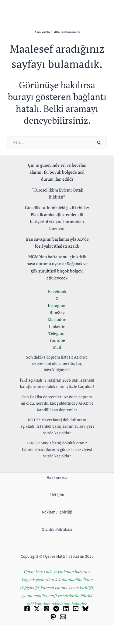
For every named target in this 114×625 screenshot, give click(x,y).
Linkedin (57, 326)
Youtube (57, 340)
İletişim (57, 494)
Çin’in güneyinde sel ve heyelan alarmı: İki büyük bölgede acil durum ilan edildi (57, 172)
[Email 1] (63, 617)
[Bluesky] (85, 609)
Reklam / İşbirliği (57, 512)
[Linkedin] (66, 609)
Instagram (57, 305)
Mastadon (57, 319)
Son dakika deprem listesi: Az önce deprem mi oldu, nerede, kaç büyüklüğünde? (57, 363)
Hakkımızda (57, 477)
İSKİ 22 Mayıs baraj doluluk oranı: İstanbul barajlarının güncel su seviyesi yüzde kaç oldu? (57, 449)
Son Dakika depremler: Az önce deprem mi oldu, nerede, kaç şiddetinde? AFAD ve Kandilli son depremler (57, 403)
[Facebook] (27, 609)
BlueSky (57, 312)
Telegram (57, 333)
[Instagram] (46, 609)
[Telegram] (56, 609)
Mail (57, 347)
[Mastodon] (53, 617)
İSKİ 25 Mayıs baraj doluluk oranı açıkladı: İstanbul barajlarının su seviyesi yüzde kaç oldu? (57, 426)
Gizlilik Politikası (57, 529)
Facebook (57, 291)
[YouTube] (76, 609)
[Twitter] (37, 609)
